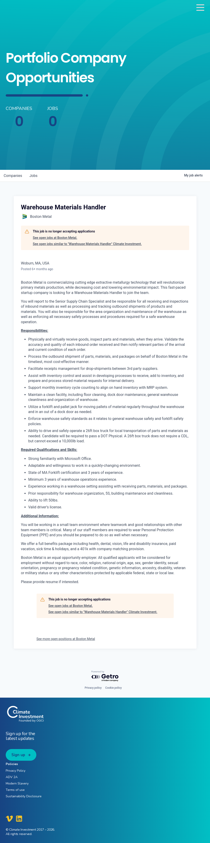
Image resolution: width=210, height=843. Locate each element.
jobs (33, 175)
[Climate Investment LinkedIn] (19, 818)
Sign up (18, 755)
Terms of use (15, 790)
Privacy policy (93, 687)
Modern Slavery (17, 783)
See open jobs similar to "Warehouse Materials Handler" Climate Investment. (87, 244)
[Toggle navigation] (200, 7)
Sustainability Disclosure (24, 796)
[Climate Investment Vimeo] (9, 818)
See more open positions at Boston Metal (66, 639)
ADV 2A (12, 777)
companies (13, 175)
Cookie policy (113, 687)
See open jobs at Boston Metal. (55, 238)
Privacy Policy (15, 770)
